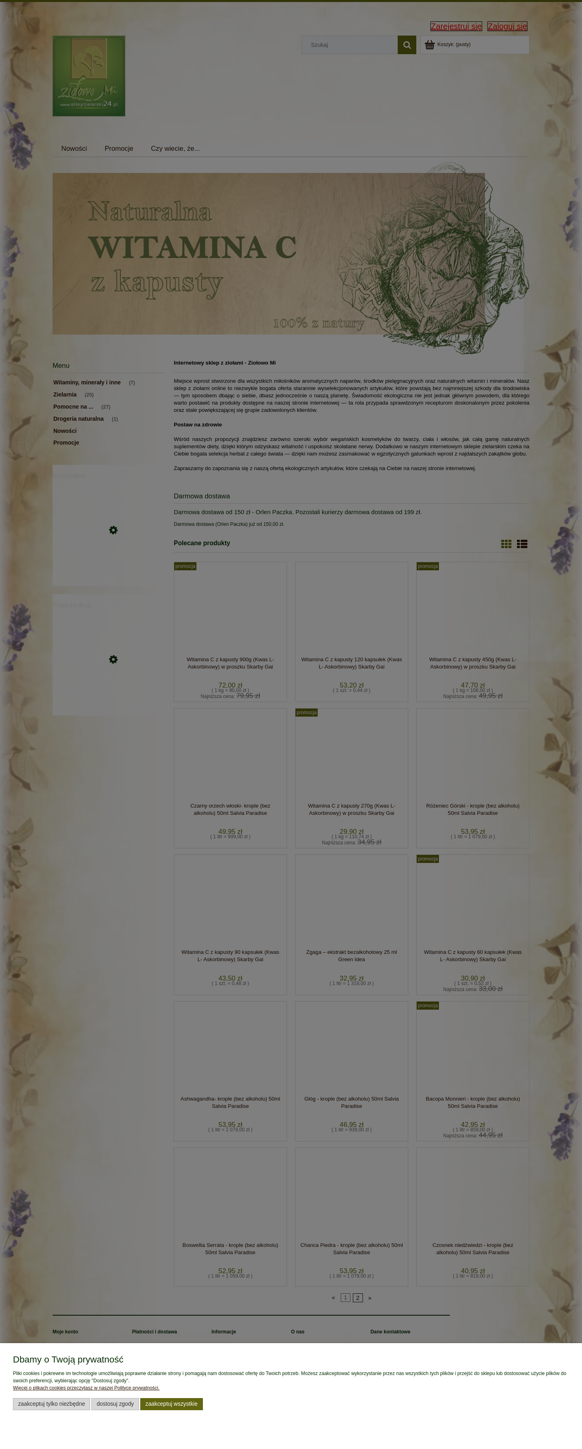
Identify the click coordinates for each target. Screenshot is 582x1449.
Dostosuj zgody (115, 1404)
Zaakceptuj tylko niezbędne (51, 1404)
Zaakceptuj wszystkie (172, 1404)
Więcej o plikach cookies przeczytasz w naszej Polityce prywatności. (86, 1388)
